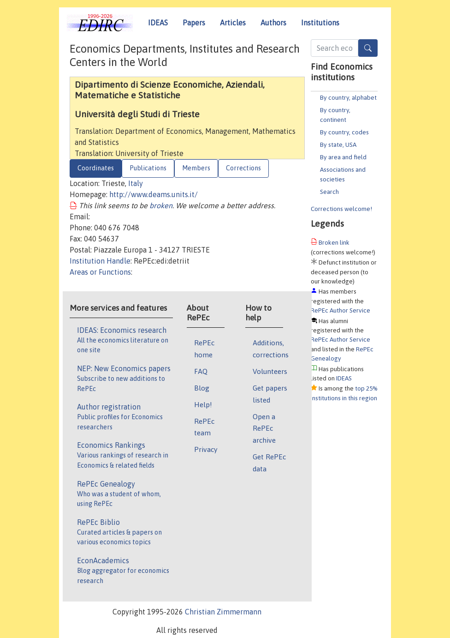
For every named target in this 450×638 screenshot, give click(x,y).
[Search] (368, 48)
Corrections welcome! (341, 208)
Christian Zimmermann (223, 612)
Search (329, 191)
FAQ (200, 371)
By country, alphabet (348, 97)
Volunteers (270, 371)
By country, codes (344, 132)
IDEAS (158, 22)
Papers (194, 22)
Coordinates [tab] (95, 168)
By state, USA (338, 144)
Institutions (320, 22)
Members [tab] (196, 168)
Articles (233, 22)
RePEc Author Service (340, 310)
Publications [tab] (148, 168)
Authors (273, 22)
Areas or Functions (100, 272)
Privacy (205, 449)
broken (160, 205)
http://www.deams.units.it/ (153, 194)
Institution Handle (100, 261)
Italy (135, 183)
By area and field (343, 157)
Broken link (334, 242)
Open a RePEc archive (264, 428)
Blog (201, 388)
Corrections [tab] (243, 168)
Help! (203, 404)
